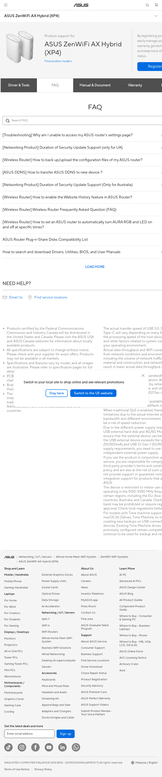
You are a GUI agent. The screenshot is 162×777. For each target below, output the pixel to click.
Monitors (10, 638)
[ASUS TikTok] (8, 747)
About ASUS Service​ (94, 641)
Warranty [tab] (135, 85)
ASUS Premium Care (94, 692)
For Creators (12, 613)
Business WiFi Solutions (56, 648)
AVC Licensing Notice (132, 657)
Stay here (56, 393)
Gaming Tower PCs (16, 664)
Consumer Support (93, 648)
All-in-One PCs (13, 651)
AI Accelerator (51, 606)
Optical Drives (51, 593)
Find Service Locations (95, 660)
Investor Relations (92, 593)
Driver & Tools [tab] (18, 85)
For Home (10, 600)
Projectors (10, 645)
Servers (46, 667)
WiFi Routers (50, 632)
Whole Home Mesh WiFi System (57, 640)
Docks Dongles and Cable (58, 717)
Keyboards (48, 679)
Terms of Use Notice (16, 769)
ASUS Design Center (132, 587)
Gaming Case (12, 705)
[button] (6, 5)
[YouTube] (49, 747)
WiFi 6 (46, 625)
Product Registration (94, 679)
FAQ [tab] (54, 85)
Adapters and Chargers (56, 711)
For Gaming (11, 625)
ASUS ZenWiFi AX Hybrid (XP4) (31, 16)
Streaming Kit (50, 698)
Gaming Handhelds (16, 587)
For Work (10, 606)
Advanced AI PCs (130, 581)
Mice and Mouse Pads (55, 686)
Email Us (16, 297)
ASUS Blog (126, 593)
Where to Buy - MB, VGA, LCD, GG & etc (135, 643)
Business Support (92, 654)
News (84, 587)
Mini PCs (9, 670)
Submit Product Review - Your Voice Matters (96, 712)
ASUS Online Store (131, 651)
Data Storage (50, 600)
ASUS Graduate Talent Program (95, 627)
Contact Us (88, 612)
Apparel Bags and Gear (56, 705)
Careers (86, 581)
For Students (12, 619)
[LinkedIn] (62, 747)
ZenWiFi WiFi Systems (114, 557)
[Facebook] (35, 747)
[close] (143, 375)
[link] (81, 5)
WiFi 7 (46, 619)
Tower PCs (11, 657)
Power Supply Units (54, 581)
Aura (122, 670)
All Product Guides (131, 600)
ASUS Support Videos (95, 704)
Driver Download (91, 667)
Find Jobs (87, 619)
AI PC (123, 574)
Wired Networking (53, 654)
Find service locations (50, 297)
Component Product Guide (132, 608)
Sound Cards (50, 587)
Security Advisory (92, 685)
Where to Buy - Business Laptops (134, 627)
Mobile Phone (13, 581)
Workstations (12, 676)
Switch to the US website (93, 393)
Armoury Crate (128, 664)
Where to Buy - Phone (133, 635)
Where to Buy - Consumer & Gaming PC (135, 617)
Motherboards (13, 692)
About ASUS (89, 574)
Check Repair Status (94, 673)
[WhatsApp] (76, 747)
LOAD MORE (95, 267)
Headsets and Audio (54, 692)
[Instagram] (22, 747)
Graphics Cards (14, 699)
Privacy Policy (43, 769)
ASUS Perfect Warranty (95, 698)
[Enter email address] (29, 734)
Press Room (88, 606)
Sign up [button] (65, 734)
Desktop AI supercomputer (59, 660)
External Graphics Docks (57, 574)
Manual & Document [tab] (95, 85)
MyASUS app (89, 600)
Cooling (9, 711)
